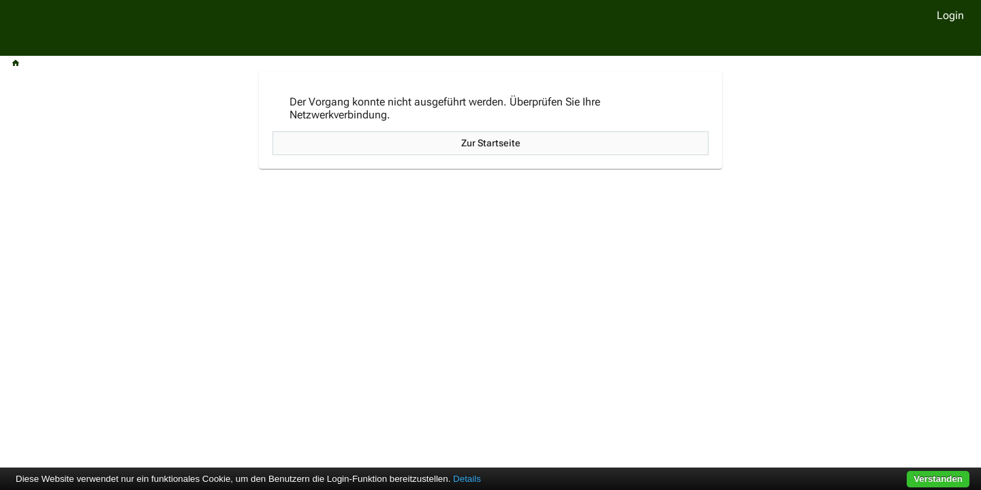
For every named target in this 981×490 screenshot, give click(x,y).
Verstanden (938, 479)
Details (467, 479)
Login (950, 15)
